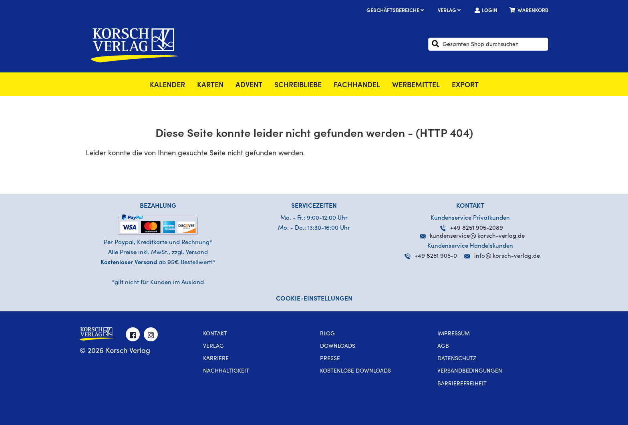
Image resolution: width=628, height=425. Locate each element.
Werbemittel (416, 85)
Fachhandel (357, 85)
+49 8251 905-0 (431, 256)
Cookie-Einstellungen (314, 299)
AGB (443, 346)
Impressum (453, 334)
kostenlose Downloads (355, 371)
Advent (248, 85)
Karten (210, 85)
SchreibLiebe (298, 85)
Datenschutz (456, 359)
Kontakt (215, 334)
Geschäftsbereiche (396, 11)
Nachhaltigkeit (226, 371)
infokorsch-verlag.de (507, 256)
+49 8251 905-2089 (471, 228)
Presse (330, 359)
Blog (327, 334)
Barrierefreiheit (462, 384)
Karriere (216, 359)
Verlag (450, 11)
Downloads (337, 346)
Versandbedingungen (469, 371)
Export (465, 85)
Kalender (167, 85)
